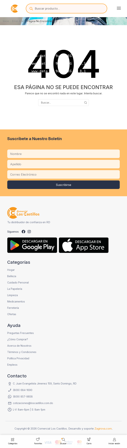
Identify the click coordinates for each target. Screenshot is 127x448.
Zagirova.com (103, 428)
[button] (119, 8)
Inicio (6, 21)
